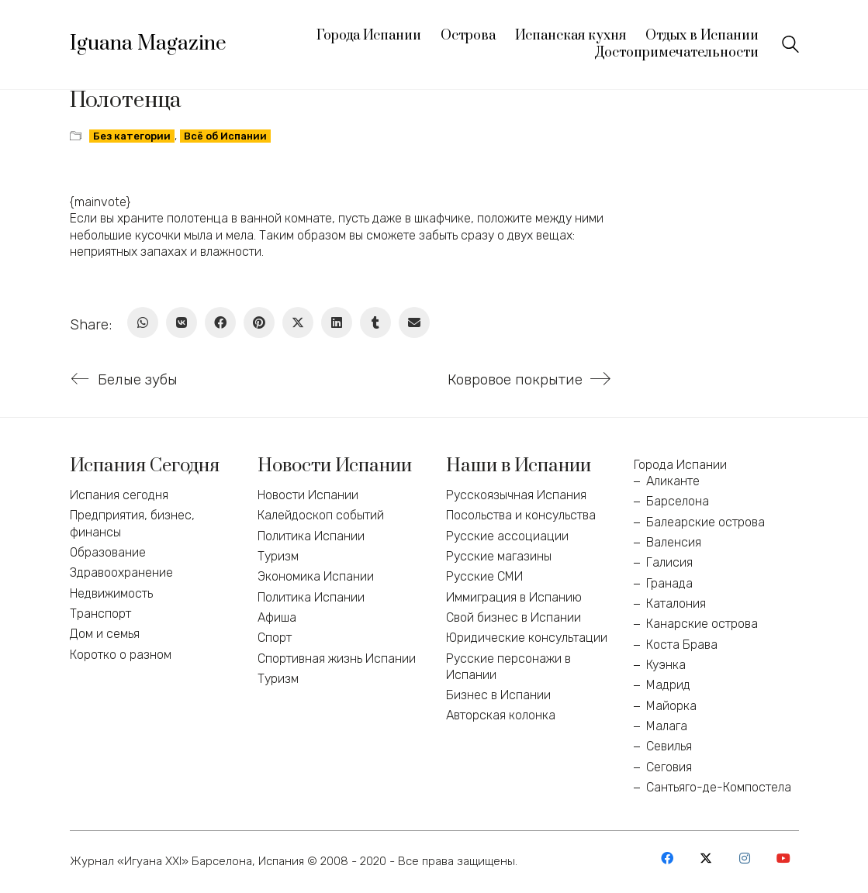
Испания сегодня (119, 495)
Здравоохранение (121, 572)
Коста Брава (682, 644)
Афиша (277, 617)
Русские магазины (499, 556)
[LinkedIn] (336, 322)
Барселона (677, 501)
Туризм (278, 556)
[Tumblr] (375, 322)
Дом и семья (105, 633)
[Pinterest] (259, 322)
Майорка (671, 705)
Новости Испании (308, 495)
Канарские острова (702, 623)
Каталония (676, 603)
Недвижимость (111, 593)
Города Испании (680, 464)
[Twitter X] (297, 322)
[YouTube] (783, 858)
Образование (108, 552)
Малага (666, 726)
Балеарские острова (705, 522)
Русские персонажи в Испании (508, 666)
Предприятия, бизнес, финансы (132, 523)
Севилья (669, 746)
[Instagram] (744, 858)
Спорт (275, 637)
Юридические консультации (526, 637)
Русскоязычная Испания (516, 495)
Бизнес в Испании (498, 695)
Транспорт (100, 613)
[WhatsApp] (142, 322)
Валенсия (673, 542)
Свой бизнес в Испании (513, 617)
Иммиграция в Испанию (514, 597)
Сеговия (669, 767)
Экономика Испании (316, 576)
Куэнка (666, 664)
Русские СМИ (484, 576)
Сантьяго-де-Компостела (718, 787)
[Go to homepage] (148, 44)
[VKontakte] (181, 322)
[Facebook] (220, 322)
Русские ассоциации (507, 536)
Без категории (132, 136)
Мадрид (668, 685)
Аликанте (673, 481)
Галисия (669, 562)
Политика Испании (311, 536)
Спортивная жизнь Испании (337, 658)
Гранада (669, 583)
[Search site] (790, 46)
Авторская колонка (500, 715)
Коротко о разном (120, 654)
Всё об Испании (225, 136)
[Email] (414, 322)
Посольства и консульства (521, 515)
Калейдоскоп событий (321, 515)
